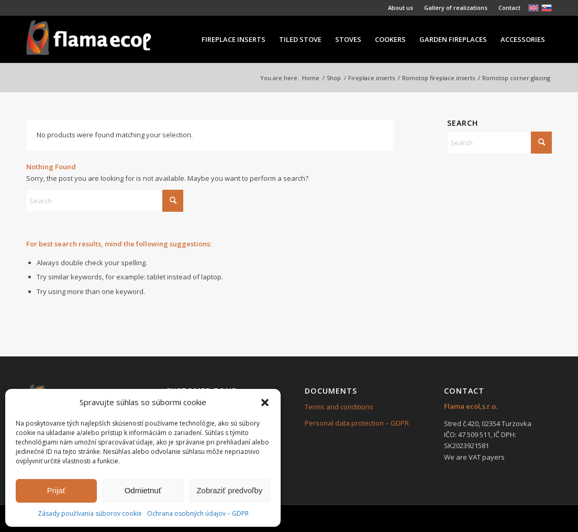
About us (400, 8)
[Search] (104, 201)
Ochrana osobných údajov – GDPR (198, 513)
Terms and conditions (339, 406)
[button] (265, 402)
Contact (509, 8)
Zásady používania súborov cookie (90, 513)
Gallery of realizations (455, 8)
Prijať (56, 490)
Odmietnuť (143, 490)
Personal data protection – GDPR (357, 423)
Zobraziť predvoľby (229, 490)
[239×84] (88, 39)
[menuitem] (401, 7)
